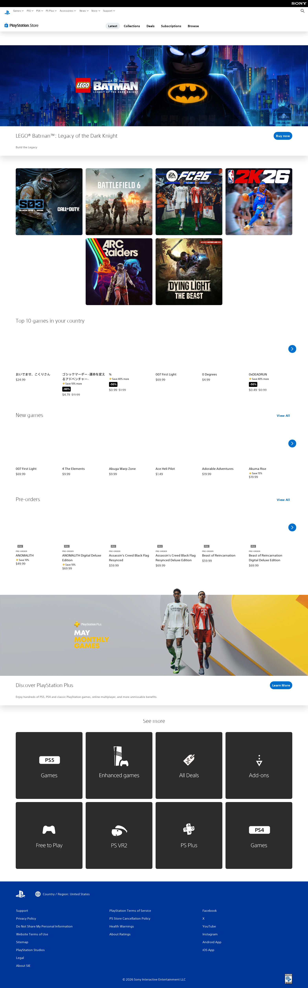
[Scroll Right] (292, 345)
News (82, 10)
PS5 (29, 10)
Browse (193, 22)
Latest (112, 22)
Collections (132, 22)
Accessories (66, 10)
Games (17, 10)
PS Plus (50, 10)
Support (108, 10)
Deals (151, 22)
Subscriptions (171, 22)
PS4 (38, 10)
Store (94, 10)
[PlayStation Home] (7, 11)
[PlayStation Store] (22, 21)
